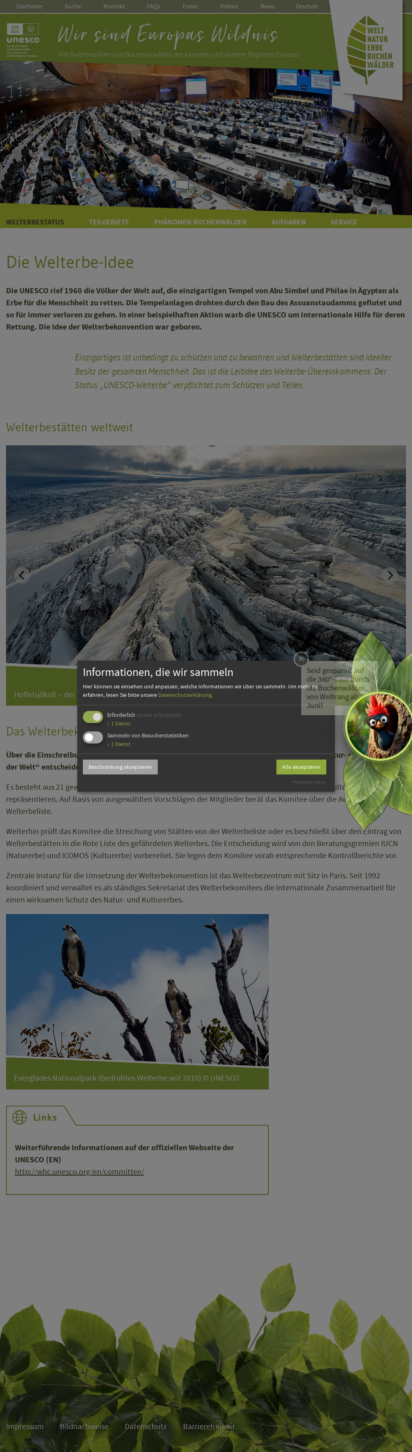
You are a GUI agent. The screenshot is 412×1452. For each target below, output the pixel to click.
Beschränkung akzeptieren (120, 766)
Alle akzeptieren (301, 766)
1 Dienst (118, 723)
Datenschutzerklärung (185, 694)
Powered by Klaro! (309, 782)
